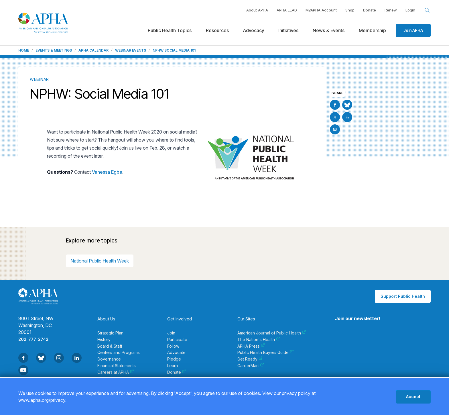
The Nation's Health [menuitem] (258, 339)
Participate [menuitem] (177, 339)
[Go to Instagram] (59, 358)
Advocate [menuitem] (176, 352)
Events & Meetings (54, 50)
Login (410, 10)
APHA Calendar (93, 50)
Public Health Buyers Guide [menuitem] (265, 352)
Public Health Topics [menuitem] (170, 30)
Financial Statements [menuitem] (116, 365)
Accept (413, 396)
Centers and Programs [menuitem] (118, 352)
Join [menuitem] (171, 333)
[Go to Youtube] (23, 370)
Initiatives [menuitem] (288, 30)
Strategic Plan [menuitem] (110, 333)
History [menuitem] (104, 339)
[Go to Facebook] (335, 105)
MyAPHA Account (321, 10)
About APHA (257, 10)
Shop (350, 10)
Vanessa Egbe (107, 172)
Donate (369, 10)
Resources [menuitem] (217, 30)
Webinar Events (130, 50)
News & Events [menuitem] (328, 30)
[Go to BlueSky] (347, 105)
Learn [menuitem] (172, 365)
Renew (391, 10)
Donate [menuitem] (176, 372)
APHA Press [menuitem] (251, 346)
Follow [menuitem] (173, 346)
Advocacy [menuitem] (253, 30)
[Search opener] (427, 10)
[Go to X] (335, 117)
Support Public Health (403, 296)
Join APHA (413, 30)
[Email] (335, 129)
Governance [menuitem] (109, 359)
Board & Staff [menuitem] (109, 346)
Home (23, 50)
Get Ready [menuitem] (250, 359)
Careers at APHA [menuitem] (115, 372)
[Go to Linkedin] (347, 117)
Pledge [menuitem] (174, 359)
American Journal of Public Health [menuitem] (271, 333)
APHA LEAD (287, 10)
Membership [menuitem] (372, 30)
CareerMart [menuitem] (250, 365)
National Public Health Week (99, 261)
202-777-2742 (33, 339)
